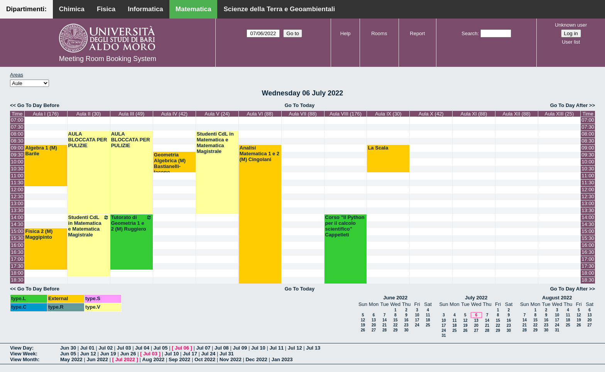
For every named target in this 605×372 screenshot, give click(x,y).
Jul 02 (105, 348)
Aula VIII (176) (346, 114)
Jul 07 (203, 348)
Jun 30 (68, 348)
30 (406, 330)
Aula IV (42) (174, 114)
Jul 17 (190, 354)
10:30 (17, 169)
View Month (24, 359)
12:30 (17, 196)
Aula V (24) (217, 114)
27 (374, 330)
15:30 (17, 238)
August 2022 (557, 298)
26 (363, 330)
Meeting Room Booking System (107, 59)
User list (571, 42)
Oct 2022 (204, 359)
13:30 (17, 210)
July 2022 (476, 298)
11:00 (17, 175)
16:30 (17, 252)
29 (395, 330)
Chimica (71, 9)
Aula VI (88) (260, 114)
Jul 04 (142, 348)
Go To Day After (569, 105)
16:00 (17, 245)
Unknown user (571, 25)
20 (374, 325)
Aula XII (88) (517, 114)
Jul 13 (313, 348)
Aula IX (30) (388, 114)
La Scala (378, 148)
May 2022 (71, 359)
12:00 (17, 189)
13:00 (17, 203)
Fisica (106, 9)
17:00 (17, 259)
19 (363, 325)
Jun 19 (108, 354)
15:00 (17, 231)
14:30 (17, 224)
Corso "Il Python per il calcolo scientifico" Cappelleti (345, 226)
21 (384, 325)
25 (428, 325)
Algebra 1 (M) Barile (41, 150)
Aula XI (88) (474, 114)
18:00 (17, 273)
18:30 (17, 280)
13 (374, 320)
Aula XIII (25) (559, 114)
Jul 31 (227, 354)
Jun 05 (68, 354)
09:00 (17, 148)
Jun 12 (88, 354)
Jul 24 (208, 354)
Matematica (193, 9)
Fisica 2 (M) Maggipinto (39, 234)
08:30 (17, 141)
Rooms (379, 33)
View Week (23, 354)
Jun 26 (128, 354)
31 (443, 335)
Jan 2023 (281, 359)
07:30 (17, 127)
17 (417, 320)
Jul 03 (124, 348)
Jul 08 (222, 348)
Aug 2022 (153, 359)
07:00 (17, 120)
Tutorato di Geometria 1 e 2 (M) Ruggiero (131, 223)
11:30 (17, 182)
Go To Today (300, 105)
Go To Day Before (38, 105)
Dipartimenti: (26, 9)
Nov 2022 (231, 359)
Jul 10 (258, 348)
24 (417, 325)
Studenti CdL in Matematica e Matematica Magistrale (215, 142)
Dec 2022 (256, 359)
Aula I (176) (46, 114)
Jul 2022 (125, 359)
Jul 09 (240, 348)
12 (363, 320)
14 (384, 320)
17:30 (17, 266)
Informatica (145, 9)
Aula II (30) (88, 114)
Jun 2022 (97, 359)
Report (417, 33)
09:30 (17, 155)
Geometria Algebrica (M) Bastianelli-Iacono (170, 163)
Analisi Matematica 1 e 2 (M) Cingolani (259, 153)
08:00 (17, 134)
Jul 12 (295, 348)
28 (384, 330)
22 (395, 325)
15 (395, 320)
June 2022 (395, 298)
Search (469, 33)
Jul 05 (161, 348)
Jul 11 (276, 348)
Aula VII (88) (302, 114)
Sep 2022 (179, 359)
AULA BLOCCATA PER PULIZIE (87, 139)
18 (428, 320)
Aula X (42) (431, 114)
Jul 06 (182, 348)
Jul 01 (87, 348)
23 (406, 325)
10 (417, 315)
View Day (21, 348)
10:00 (17, 162)
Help (345, 33)
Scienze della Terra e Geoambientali (279, 9)
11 (428, 315)
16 (406, 320)
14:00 (17, 217)
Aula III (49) (131, 114)
